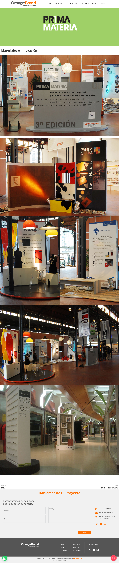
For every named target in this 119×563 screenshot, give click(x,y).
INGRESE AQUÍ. (77, 558)
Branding (63, 544)
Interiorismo (76, 544)
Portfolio (84, 3)
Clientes (94, 3)
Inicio (49, 3)
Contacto (102, 3)
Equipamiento (76, 550)
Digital (63, 547)
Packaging (64, 550)
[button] (4, 558)
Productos (75, 547)
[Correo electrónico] (114, 558)
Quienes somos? (59, 3)
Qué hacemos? (73, 3)
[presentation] (61, 527)
